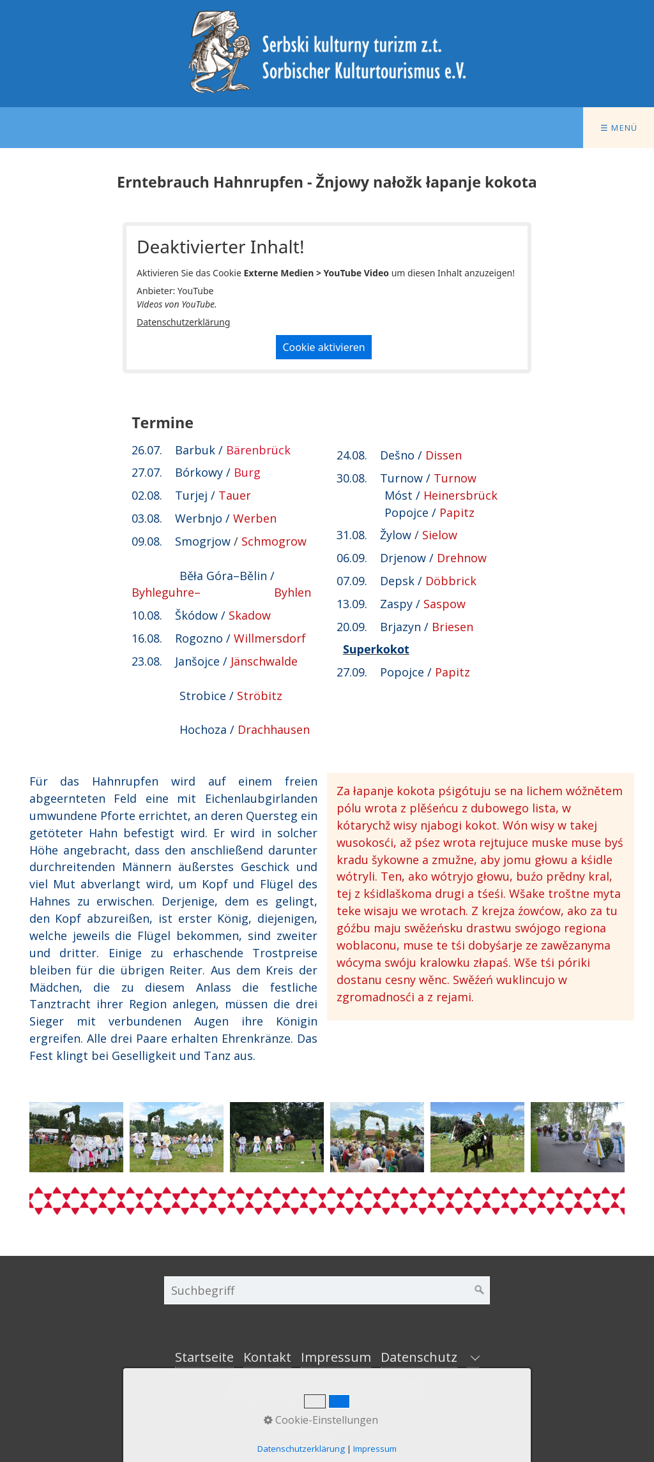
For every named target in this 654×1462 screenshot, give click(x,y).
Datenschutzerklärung (183, 322)
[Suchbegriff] (327, 1290)
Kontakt (267, 1357)
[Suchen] (479, 1290)
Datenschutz (419, 1357)
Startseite (204, 1357)
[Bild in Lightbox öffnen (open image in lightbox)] (76, 1137)
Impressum (336, 1357)
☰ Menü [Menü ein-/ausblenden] (619, 127)
